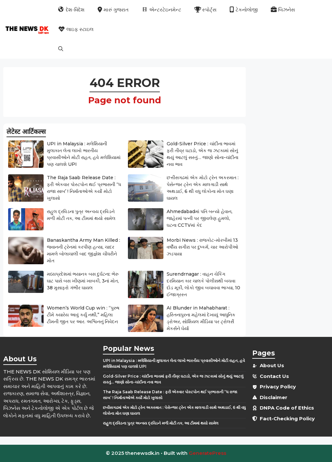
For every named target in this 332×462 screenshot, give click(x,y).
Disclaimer (273, 397)
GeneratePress (207, 453)
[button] (61, 49)
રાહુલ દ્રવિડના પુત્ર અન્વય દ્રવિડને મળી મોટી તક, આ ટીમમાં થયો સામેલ (160, 423)
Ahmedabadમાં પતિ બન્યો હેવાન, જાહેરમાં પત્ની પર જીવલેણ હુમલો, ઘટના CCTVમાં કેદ (199, 218)
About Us (272, 365)
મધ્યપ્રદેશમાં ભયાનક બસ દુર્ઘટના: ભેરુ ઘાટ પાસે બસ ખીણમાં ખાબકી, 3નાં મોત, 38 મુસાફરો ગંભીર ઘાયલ (83, 281)
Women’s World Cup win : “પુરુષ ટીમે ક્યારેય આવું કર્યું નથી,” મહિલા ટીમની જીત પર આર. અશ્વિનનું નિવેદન (83, 315)
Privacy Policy (278, 386)
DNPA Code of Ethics (287, 408)
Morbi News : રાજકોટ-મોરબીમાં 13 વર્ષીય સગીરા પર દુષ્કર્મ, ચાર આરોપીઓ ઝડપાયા (202, 247)
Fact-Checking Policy (287, 418)
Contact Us (274, 376)
